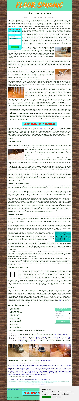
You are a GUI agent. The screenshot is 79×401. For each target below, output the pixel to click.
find (12, 290)
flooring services (64, 281)
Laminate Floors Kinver (31, 379)
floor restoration (23, 276)
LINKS (55, 10)
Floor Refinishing (30, 372)
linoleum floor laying (36, 338)
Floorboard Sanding (38, 367)
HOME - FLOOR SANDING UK (40, 385)
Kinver (41, 128)
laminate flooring (40, 337)
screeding (25, 337)
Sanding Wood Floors (41, 365)
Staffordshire (17, 283)
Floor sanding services (64, 294)
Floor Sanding (16, 389)
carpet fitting (54, 338)
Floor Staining (58, 367)
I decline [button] (48, 397)
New (11, 389)
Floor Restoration (52, 368)
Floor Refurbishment (26, 367)
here (60, 300)
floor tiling (56, 337)
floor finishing (59, 274)
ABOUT (59, 10)
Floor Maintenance (53, 365)
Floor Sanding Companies (46, 371)
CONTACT (63, 10)
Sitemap (8, 389)
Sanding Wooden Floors (60, 371)
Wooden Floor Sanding (18, 365)
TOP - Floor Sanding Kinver (15, 379)
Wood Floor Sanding (65, 365)
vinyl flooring (27, 336)
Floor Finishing (29, 365)
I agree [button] (44, 397)
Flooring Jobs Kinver (46, 360)
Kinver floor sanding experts (26, 270)
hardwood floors (32, 232)
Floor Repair (49, 367)
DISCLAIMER (68, 10)
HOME (52, 10)
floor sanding (26, 37)
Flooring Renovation (51, 369)
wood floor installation (62, 334)
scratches (54, 263)
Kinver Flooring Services (18, 305)
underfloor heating (63, 336)
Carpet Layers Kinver (46, 379)
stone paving (33, 340)
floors (21, 242)
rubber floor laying (45, 336)
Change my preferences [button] (56, 397)
